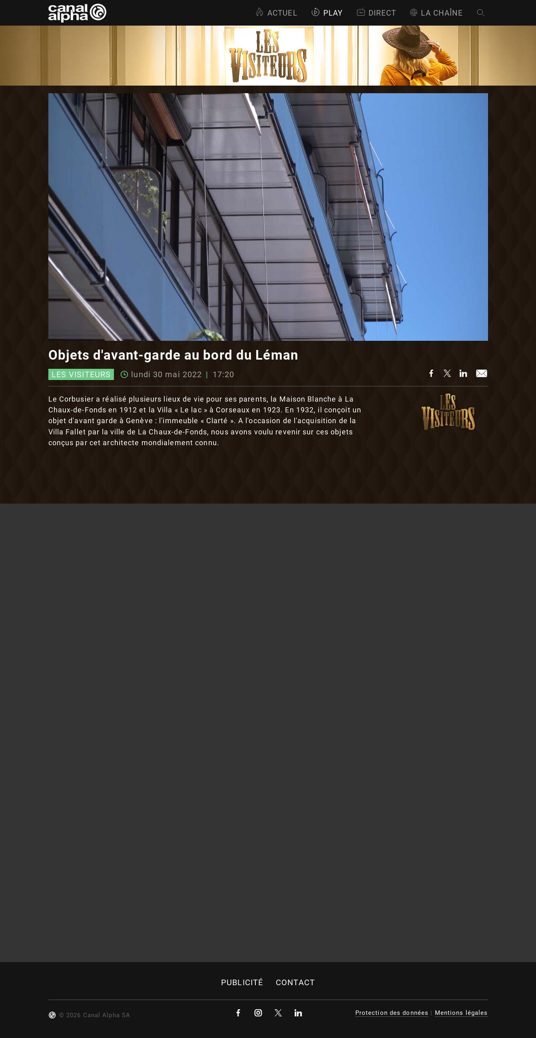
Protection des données (392, 1012)
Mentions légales (461, 1012)
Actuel (276, 13)
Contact (295, 982)
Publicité (242, 982)
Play (327, 13)
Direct (377, 13)
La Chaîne (436, 13)
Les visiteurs (81, 374)
